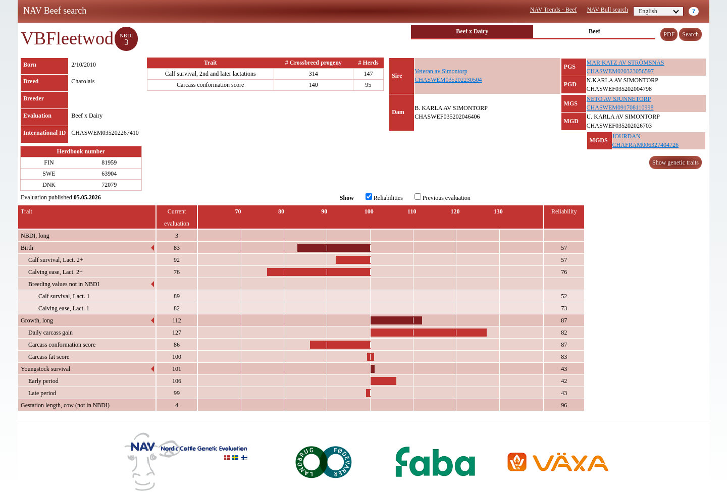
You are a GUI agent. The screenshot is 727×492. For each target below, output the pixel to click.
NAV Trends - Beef (553, 9)
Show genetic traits (675, 162)
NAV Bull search (607, 9)
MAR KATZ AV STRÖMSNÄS (625, 62)
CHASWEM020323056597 (620, 71)
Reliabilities (384, 197)
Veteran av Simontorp (441, 71)
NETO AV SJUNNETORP (619, 98)
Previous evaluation (442, 197)
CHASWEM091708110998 (620, 107)
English (659, 11)
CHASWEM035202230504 (448, 79)
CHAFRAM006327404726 (645, 144)
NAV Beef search (54, 11)
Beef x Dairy (472, 31)
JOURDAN (626, 136)
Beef (594, 31)
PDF (668, 34)
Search (690, 34)
